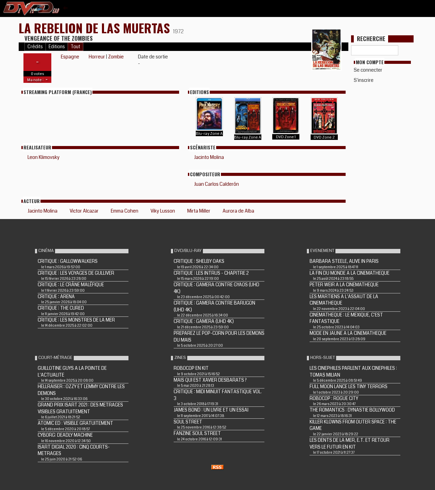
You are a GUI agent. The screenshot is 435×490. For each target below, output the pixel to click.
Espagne (70, 56)
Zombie (116, 56)
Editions (57, 46)
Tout (75, 46)
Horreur (97, 56)
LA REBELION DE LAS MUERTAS (96, 28)
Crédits (35, 46)
